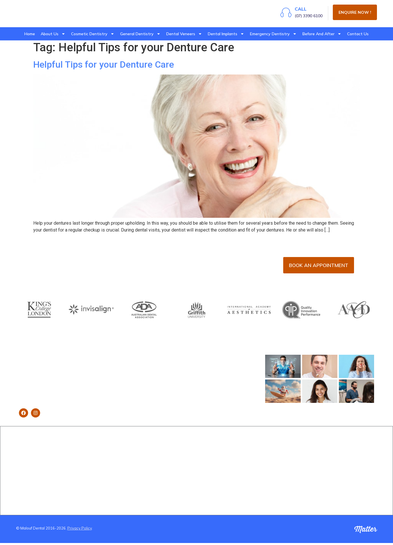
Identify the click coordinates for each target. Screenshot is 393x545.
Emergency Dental (156, 472)
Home (29, 33)
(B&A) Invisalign (274, 466)
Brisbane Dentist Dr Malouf (44, 449)
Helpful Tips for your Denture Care (103, 66)
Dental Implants (226, 34)
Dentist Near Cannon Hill (343, 449)
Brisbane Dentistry (36, 492)
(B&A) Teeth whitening (281, 484)
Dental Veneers (184, 34)
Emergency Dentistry (273, 34)
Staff (23, 475)
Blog (23, 484)
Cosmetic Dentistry (92, 34)
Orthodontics (212, 458)
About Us (53, 34)
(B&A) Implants (273, 475)
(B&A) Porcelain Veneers (283, 449)
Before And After (321, 34)
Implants (87, 458)
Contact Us (358, 33)
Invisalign (208, 449)
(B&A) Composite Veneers (284, 458)
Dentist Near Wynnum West (346, 458)
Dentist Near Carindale (341, 475)
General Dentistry (140, 34)
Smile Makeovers (94, 484)
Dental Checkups (155, 449)
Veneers (86, 449)
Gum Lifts (87, 475)
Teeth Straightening (97, 466)
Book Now (29, 458)
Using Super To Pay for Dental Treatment (101, 495)
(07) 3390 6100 (306, 17)
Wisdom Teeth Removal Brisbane (161, 461)
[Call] (283, 13)
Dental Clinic (30, 466)
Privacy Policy (79, 530)
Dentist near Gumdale (340, 466)
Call (298, 10)
